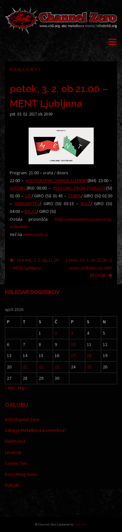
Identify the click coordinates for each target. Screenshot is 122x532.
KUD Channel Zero (22, 419)
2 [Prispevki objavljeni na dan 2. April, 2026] (56, 333)
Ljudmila (80, 524)
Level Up (13, 452)
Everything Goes (21, 474)
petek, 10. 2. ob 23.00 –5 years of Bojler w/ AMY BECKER (89, 267)
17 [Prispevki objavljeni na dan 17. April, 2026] (73, 355)
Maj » (22, 388)
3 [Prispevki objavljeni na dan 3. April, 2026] (72, 333)
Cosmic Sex (16, 463)
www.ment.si (35, 234)
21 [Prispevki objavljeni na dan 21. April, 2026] (25, 367)
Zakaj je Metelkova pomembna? (35, 430)
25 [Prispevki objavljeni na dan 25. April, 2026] (89, 367)
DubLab (12, 485)
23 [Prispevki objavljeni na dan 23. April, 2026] (57, 367)
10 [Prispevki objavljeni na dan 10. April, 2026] (73, 344)
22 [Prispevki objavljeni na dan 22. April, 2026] (41, 367)
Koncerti (25, 69)
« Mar (10, 388)
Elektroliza (15, 441)
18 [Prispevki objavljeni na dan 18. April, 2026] (89, 355)
